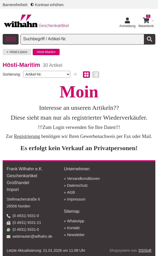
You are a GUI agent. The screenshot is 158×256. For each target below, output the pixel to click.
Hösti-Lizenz (18, 52)
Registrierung (27, 136)
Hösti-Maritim (46, 52)
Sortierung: (12, 74)
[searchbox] (83, 39)
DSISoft (145, 250)
